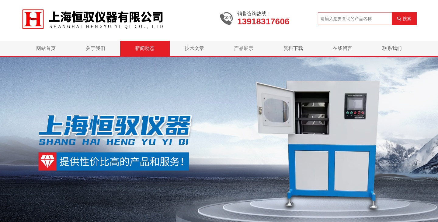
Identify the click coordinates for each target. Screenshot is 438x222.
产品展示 (243, 48)
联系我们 (392, 48)
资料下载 (293, 48)
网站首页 (46, 48)
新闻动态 (145, 48)
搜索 (407, 18)
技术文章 (194, 48)
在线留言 (342, 48)
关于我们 (95, 48)
